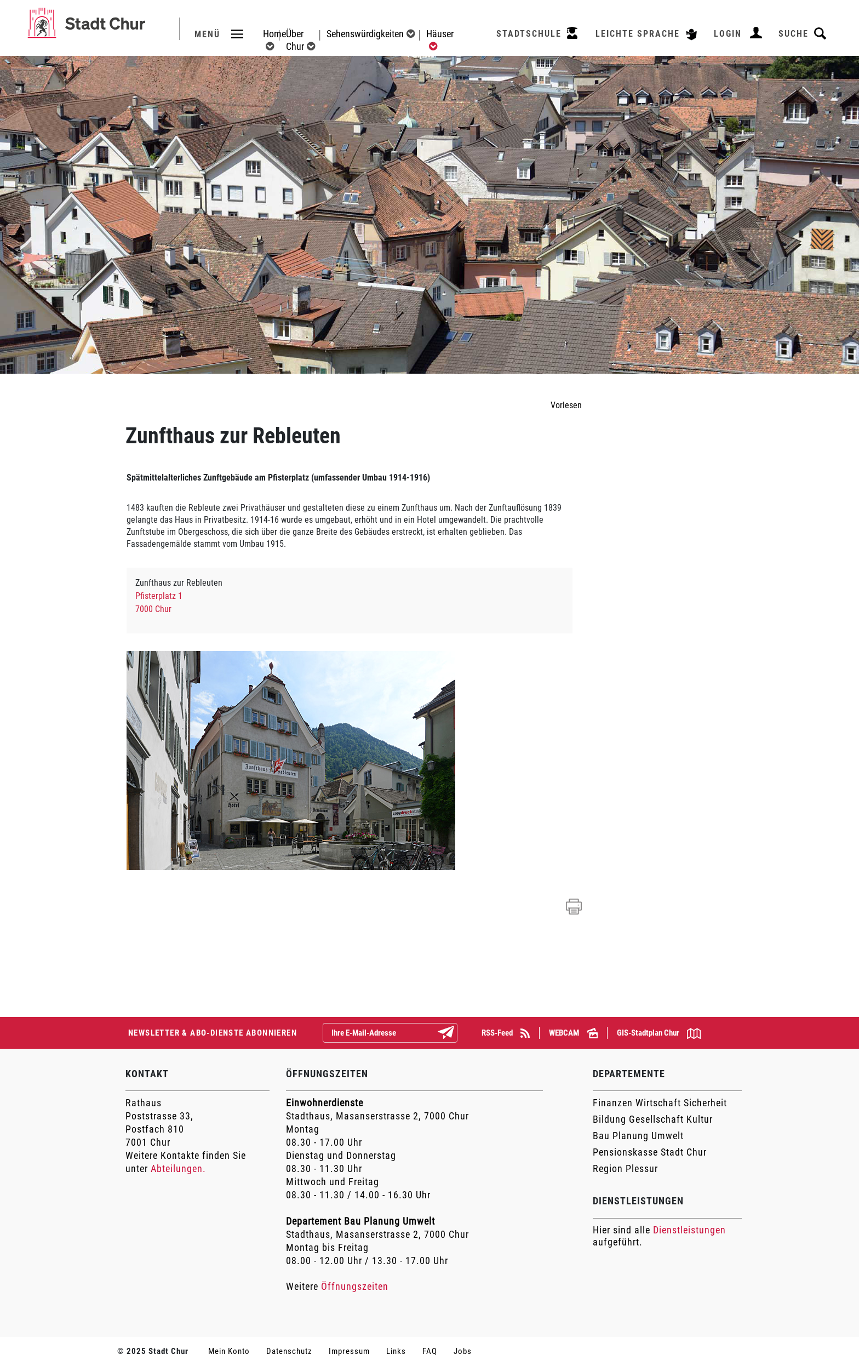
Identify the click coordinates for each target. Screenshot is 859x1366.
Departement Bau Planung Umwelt (360, 1221)
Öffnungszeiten (354, 1286)
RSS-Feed (506, 1033)
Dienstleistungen (689, 1230)
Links (396, 1351)
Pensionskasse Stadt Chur (650, 1152)
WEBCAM (573, 1033)
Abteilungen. (178, 1168)
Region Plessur (625, 1168)
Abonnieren (454, 1033)
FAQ (429, 1351)
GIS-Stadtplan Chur (659, 1033)
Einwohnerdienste (324, 1102)
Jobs (463, 1351)
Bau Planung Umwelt (638, 1135)
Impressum (349, 1351)
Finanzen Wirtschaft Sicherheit (660, 1102)
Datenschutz (289, 1351)
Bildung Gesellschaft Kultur (653, 1119)
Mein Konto (229, 1351)
